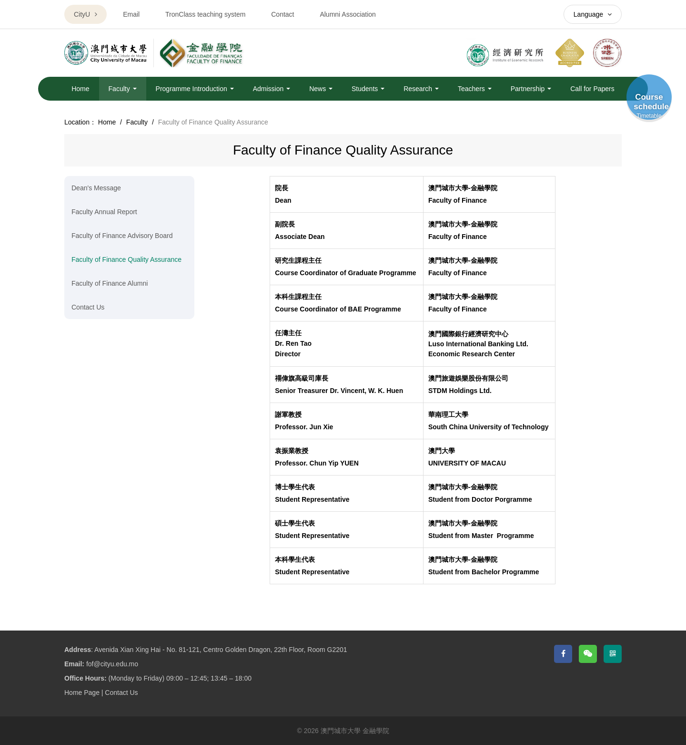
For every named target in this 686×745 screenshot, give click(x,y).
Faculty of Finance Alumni (109, 283)
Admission (271, 89)
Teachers (475, 89)
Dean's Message (96, 188)
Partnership (531, 89)
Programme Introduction (195, 89)
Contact (282, 14)
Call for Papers (592, 89)
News (321, 89)
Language (593, 14)
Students (368, 89)
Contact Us (87, 307)
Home (80, 89)
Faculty (123, 89)
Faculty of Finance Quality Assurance (126, 259)
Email (131, 14)
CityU (85, 14)
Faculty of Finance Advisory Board (121, 235)
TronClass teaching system (205, 14)
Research (421, 89)
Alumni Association (348, 14)
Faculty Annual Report (104, 212)
